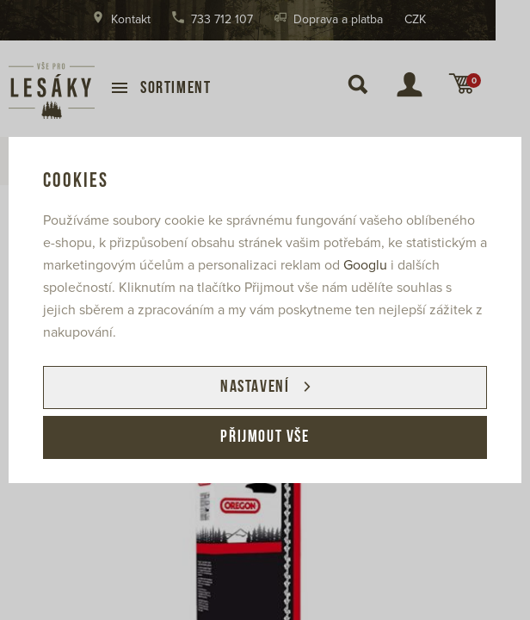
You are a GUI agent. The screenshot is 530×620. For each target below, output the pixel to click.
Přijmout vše (264, 437)
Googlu (365, 265)
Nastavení (254, 387)
